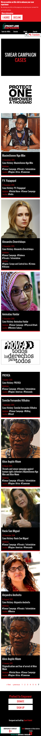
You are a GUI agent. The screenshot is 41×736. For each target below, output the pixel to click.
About (25, 31)
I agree (6, 17)
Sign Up (20, 707)
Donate (15, 31)
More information (7, 13)
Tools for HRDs (6, 31)
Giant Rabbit (28, 720)
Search (35, 31)
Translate (36, 34)
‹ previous (16, 685)
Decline (17, 17)
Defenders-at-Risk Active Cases (31, 729)
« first (8, 685)
